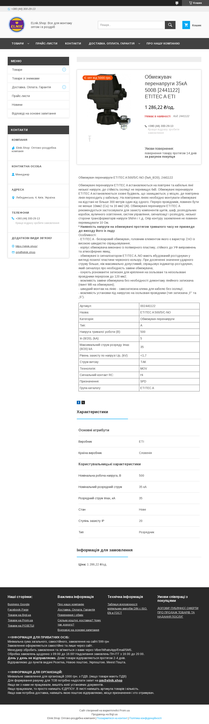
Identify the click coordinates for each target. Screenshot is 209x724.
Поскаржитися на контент (112, 718)
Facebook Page (18, 609)
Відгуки (38, 54)
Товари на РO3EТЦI (21, 625)
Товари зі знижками (25, 78)
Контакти (73, 43)
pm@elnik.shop (25, 252)
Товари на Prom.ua (20, 620)
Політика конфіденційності (145, 718)
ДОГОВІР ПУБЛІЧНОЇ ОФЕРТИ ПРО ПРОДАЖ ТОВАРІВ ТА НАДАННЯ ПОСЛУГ (177, 612)
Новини (18, 54)
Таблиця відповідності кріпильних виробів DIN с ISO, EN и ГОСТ (127, 608)
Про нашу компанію (163, 43)
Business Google (18, 604)
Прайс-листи (46, 43)
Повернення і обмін (70, 615)
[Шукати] (170, 25)
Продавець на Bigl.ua (104, 714)
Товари (18, 43)
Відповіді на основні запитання (79, 54)
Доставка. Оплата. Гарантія (112, 43)
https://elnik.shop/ (27, 246)
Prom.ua (125, 710)
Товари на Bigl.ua (19, 615)
